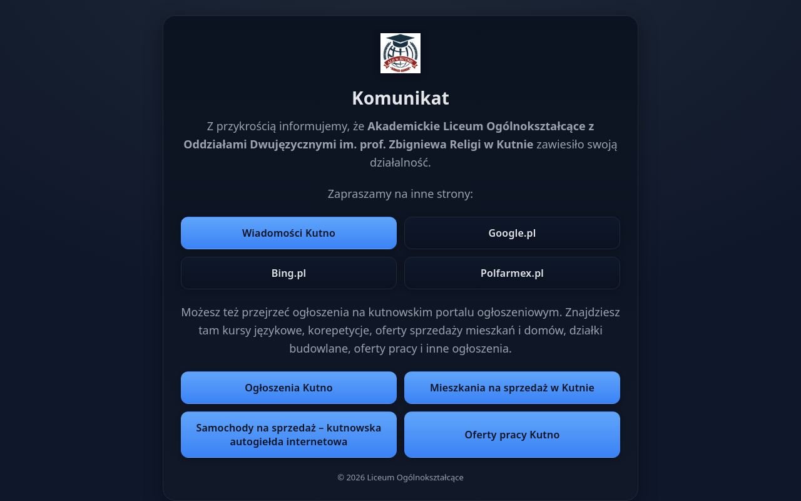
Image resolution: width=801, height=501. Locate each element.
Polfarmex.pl (512, 273)
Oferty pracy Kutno (512, 435)
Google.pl (512, 233)
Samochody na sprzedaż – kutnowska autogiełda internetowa (289, 434)
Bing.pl (289, 273)
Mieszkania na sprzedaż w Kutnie (512, 388)
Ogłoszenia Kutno (289, 388)
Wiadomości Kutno (288, 233)
